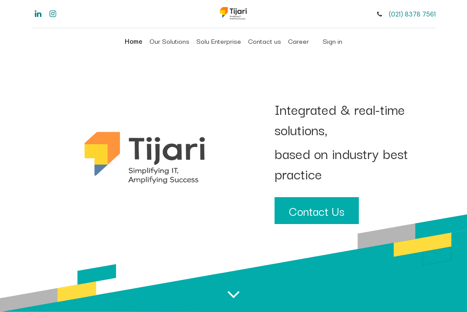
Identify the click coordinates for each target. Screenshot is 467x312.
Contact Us (316, 211)
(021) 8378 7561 (412, 14)
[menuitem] (133, 41)
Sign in (332, 41)
